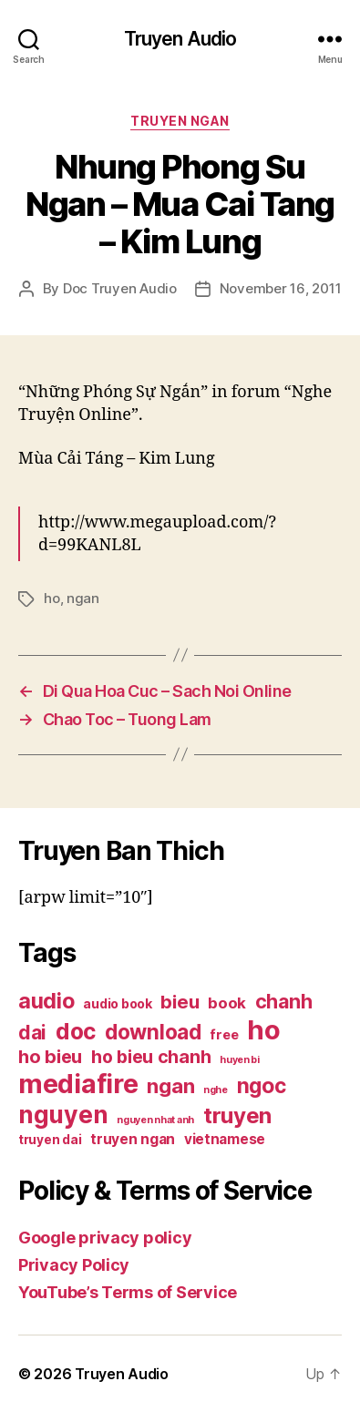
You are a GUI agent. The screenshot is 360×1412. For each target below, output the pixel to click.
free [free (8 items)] (224, 1035)
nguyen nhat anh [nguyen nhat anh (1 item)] (155, 1120)
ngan (83, 598)
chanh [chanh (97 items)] (284, 1001)
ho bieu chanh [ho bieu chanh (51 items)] (151, 1057)
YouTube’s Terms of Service (127, 1292)
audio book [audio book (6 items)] (117, 1003)
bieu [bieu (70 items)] (179, 1001)
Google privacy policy (104, 1237)
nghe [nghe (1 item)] (215, 1090)
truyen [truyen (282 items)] (237, 1115)
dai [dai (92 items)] (32, 1032)
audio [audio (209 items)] (46, 1000)
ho (52, 598)
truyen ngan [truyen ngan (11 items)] (132, 1139)
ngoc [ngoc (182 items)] (261, 1086)
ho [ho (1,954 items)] (263, 1030)
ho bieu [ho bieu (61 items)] (50, 1057)
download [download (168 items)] (153, 1031)
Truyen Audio (180, 38)
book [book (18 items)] (227, 1003)
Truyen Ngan (180, 120)
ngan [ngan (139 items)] (170, 1085)
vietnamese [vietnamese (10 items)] (224, 1139)
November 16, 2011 (281, 288)
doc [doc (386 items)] (76, 1031)
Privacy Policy (73, 1264)
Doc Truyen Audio (120, 288)
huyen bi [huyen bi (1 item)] (240, 1060)
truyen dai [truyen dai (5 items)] (49, 1139)
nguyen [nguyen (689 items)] (63, 1114)
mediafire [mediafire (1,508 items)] (78, 1084)
